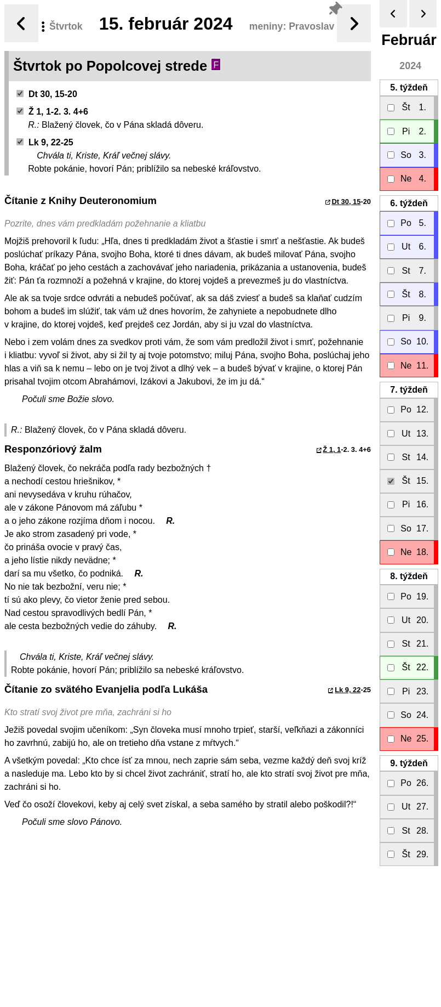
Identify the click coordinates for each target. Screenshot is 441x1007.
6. (408, 203)
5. (408, 87)
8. (408, 576)
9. (408, 763)
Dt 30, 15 (345, 201)
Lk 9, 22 (347, 690)
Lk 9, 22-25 (44, 142)
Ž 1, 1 (332, 449)
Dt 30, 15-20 (46, 94)
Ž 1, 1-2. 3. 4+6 (52, 111)
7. (408, 389)
